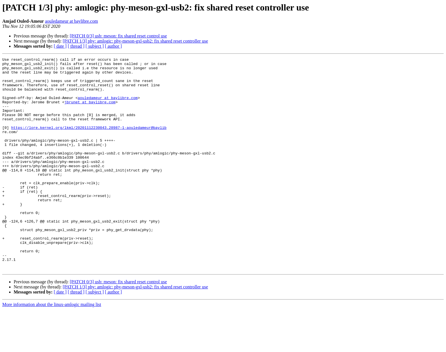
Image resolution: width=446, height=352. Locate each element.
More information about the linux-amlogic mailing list (51, 347)
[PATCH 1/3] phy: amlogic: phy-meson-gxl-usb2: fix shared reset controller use (135, 41)
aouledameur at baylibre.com (71, 21)
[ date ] (60, 46)
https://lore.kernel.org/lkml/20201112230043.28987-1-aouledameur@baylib (88, 141)
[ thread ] (76, 46)
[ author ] (113, 46)
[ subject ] (95, 46)
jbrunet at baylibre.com (89, 111)
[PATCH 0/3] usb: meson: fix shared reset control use (118, 35)
